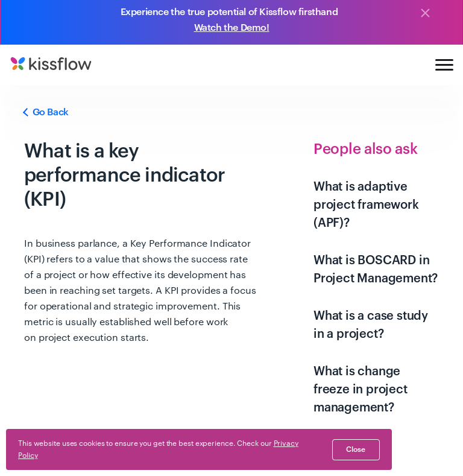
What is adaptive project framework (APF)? (366, 205)
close (355, 449)
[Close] (425, 13)
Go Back (46, 112)
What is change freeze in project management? (360, 390)
